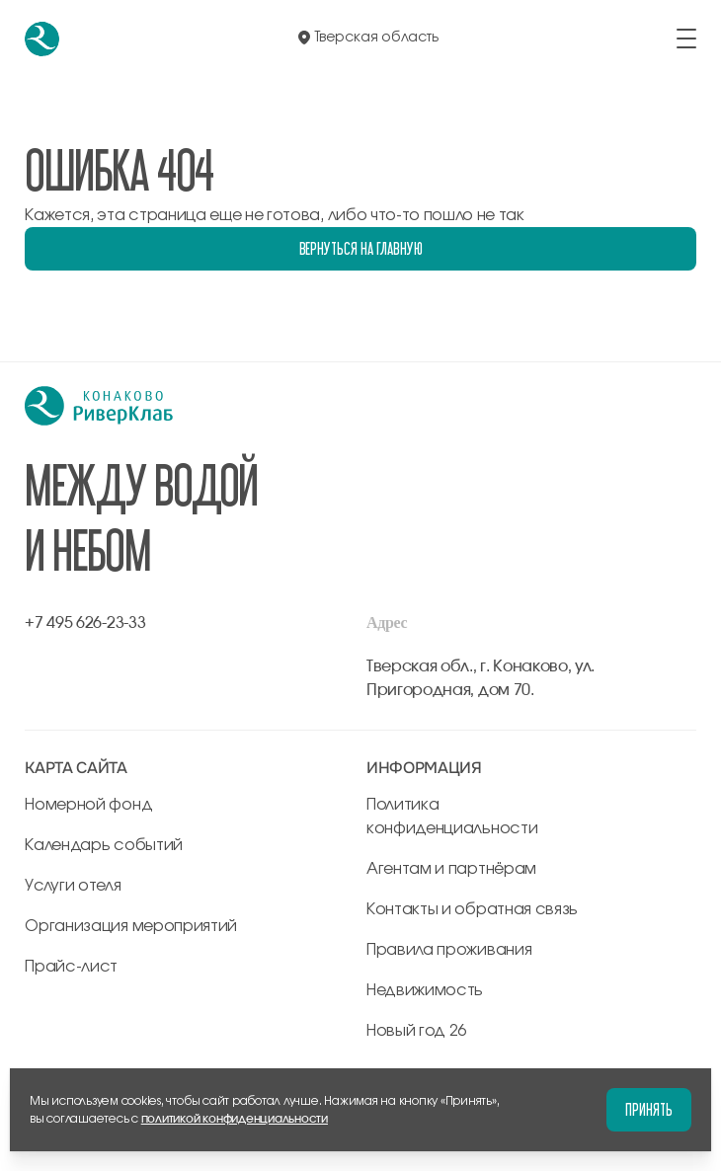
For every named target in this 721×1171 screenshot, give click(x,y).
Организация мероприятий (131, 926)
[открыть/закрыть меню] (686, 38)
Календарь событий (104, 845)
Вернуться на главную (361, 248)
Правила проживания (448, 950)
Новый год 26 (416, 1031)
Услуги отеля (72, 886)
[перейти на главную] (42, 39)
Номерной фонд (88, 805)
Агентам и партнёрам (451, 869)
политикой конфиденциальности (234, 1119)
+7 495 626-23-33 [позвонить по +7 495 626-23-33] (85, 623)
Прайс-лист (71, 967)
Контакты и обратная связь (472, 909)
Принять (649, 1109)
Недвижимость (424, 990)
